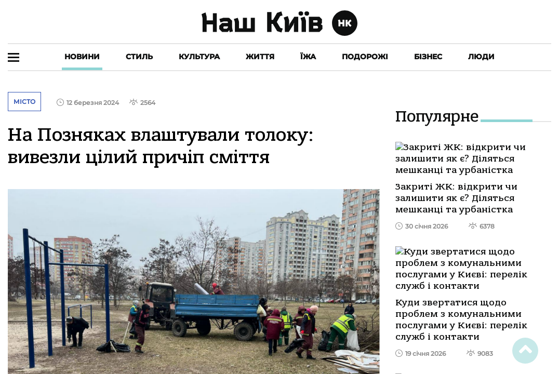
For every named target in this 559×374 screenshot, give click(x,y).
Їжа (308, 56)
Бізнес (428, 56)
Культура (199, 56)
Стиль (139, 56)
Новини (82, 56)
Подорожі (365, 56)
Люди (481, 56)
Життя (260, 56)
